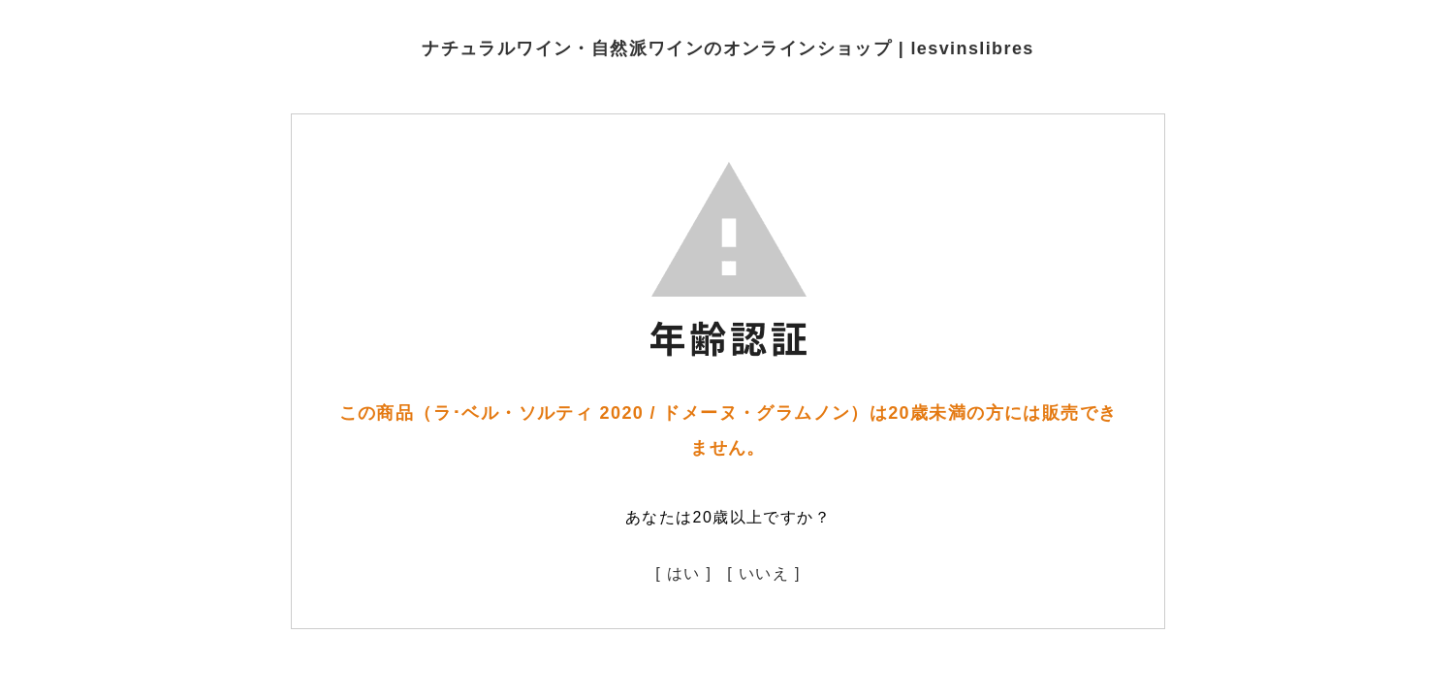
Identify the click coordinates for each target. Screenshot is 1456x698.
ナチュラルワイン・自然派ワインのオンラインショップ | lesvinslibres (728, 48)
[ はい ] (683, 573)
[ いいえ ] (764, 573)
